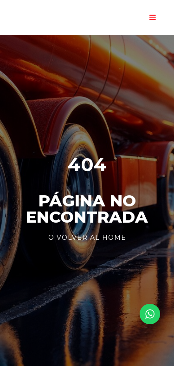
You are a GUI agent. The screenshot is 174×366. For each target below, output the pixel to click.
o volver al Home (87, 237)
